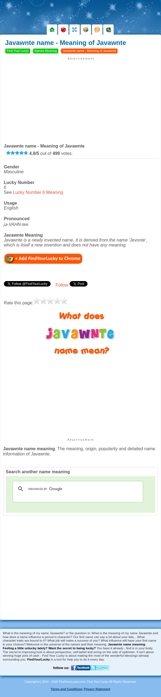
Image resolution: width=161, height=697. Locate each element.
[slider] (17, 153)
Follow (62, 285)
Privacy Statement (97, 689)
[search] (77, 489)
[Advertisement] (80, 98)
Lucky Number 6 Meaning (38, 192)
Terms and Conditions (67, 689)
